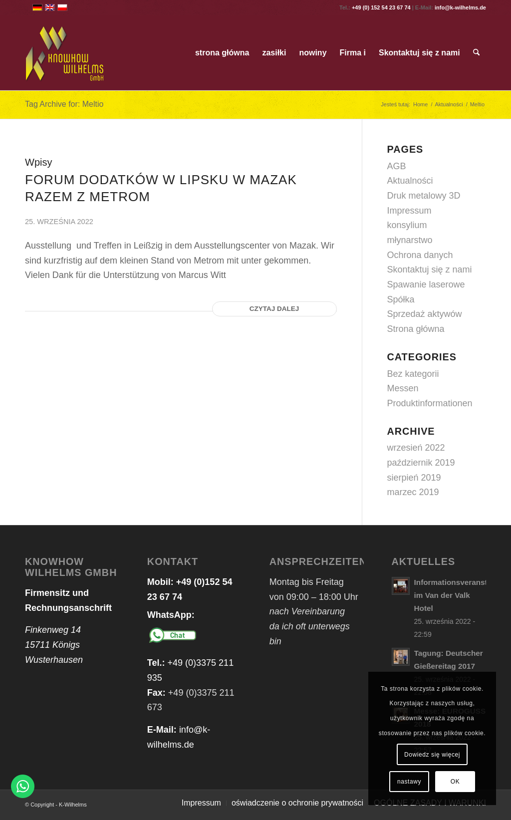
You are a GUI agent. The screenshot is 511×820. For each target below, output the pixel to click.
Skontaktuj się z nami (429, 269)
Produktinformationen (430, 403)
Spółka (401, 299)
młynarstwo (410, 240)
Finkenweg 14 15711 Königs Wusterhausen (54, 644)
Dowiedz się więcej (432, 754)
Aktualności (410, 181)
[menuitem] (222, 52)
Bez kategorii (413, 374)
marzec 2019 (413, 492)
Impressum (409, 211)
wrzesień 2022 (416, 448)
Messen (403, 388)
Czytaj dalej (274, 308)
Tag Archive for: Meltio (64, 104)
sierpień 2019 (414, 478)
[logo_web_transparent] (65, 52)
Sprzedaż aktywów (424, 314)
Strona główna (416, 329)
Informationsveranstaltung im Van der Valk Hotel (462, 595)
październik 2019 (421, 463)
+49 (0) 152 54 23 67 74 (381, 7)
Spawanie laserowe (426, 284)
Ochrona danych (420, 255)
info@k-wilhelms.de (460, 7)
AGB (396, 166)
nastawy (409, 781)
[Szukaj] (476, 52)
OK (455, 781)
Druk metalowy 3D (424, 196)
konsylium (407, 225)
